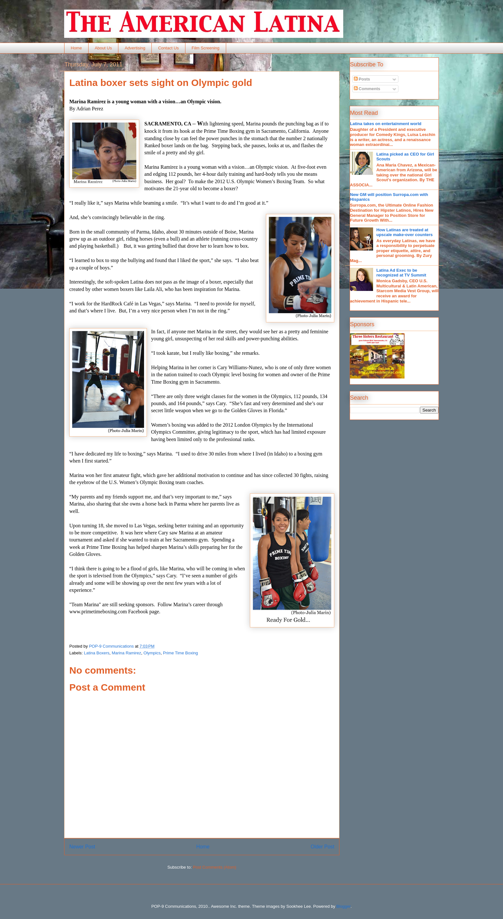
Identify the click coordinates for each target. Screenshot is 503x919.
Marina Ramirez (126, 653)
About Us (103, 48)
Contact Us (168, 48)
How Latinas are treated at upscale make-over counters (404, 232)
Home (76, 48)
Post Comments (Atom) (214, 867)
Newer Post (82, 846)
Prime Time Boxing (180, 653)
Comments (367, 88)
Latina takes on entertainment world (386, 123)
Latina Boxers (97, 653)
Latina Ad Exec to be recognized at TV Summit (401, 273)
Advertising (135, 48)
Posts (362, 79)
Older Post (322, 846)
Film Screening (205, 48)
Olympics (151, 653)
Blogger (344, 906)
